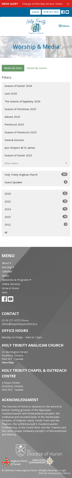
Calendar (7, 271)
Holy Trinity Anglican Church (36, 174)
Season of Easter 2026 (18, 86)
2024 (36, 209)
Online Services (11, 284)
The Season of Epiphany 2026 (22, 101)
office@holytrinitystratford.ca (19, 324)
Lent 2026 (11, 93)
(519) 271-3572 (51, 11)
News (5, 275)
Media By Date (13, 68)
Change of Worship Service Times (42, 3)
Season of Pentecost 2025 (21, 132)
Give (4, 292)
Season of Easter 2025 (18, 155)
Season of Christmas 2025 (20, 109)
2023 (36, 217)
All (6, 232)
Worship (8, 267)
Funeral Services (14, 140)
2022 (36, 224)
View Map (8, 362)
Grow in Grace (10, 288)
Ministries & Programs (16, 279)
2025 (36, 201)
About (6, 263)
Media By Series (37, 68)
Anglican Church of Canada (15, 461)
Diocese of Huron (40, 450)
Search (35, 11)
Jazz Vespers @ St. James (20, 147)
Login (63, 470)
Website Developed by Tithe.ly (54, 473)
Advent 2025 (12, 116)
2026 (36, 193)
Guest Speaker (36, 182)
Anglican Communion (41, 461)
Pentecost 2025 (14, 124)
